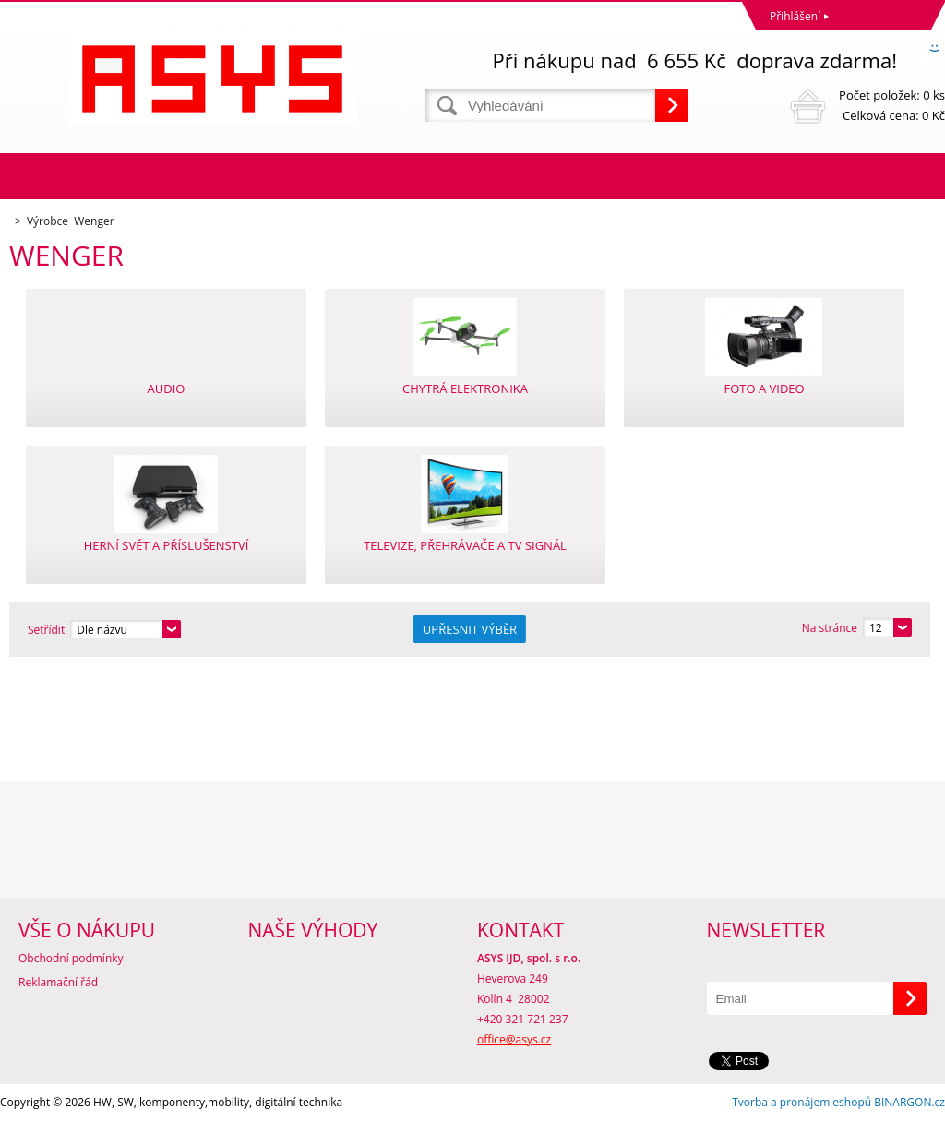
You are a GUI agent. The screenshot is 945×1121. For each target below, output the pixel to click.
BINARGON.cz (909, 1102)
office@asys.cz (514, 1039)
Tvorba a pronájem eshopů (801, 1102)
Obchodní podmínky (71, 958)
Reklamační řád (58, 982)
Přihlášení (795, 16)
